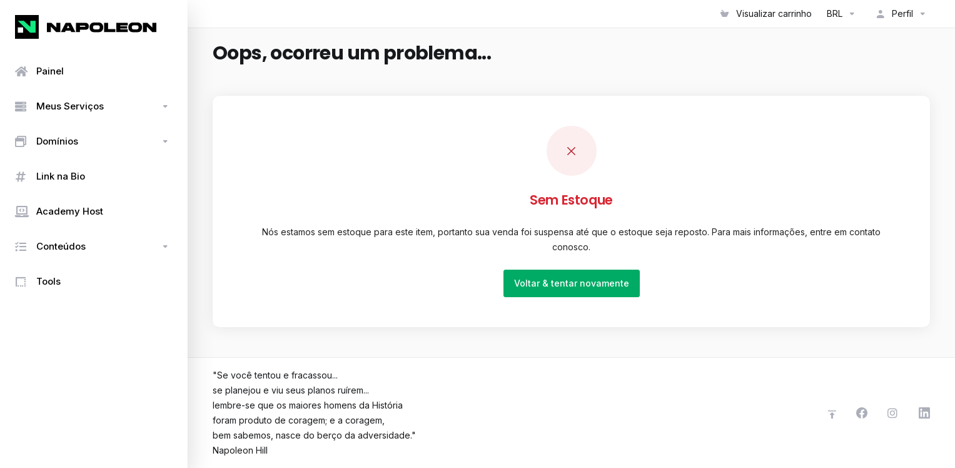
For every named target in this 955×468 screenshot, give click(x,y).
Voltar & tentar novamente (571, 283)
